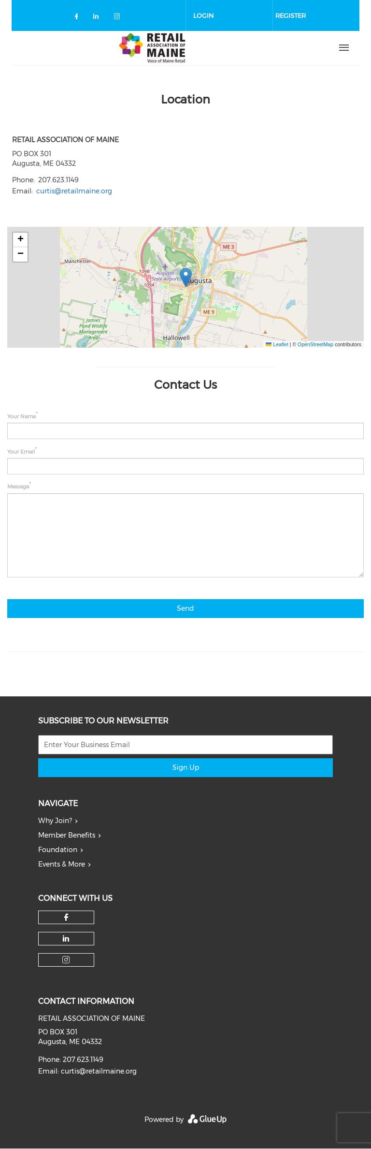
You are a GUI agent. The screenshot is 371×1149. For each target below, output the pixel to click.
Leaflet (277, 344)
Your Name (21, 416)
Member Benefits (66, 835)
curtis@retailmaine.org (74, 191)
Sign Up (185, 767)
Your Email (21, 451)
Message (18, 486)
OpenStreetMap (315, 344)
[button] (186, 277)
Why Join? (55, 820)
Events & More (61, 864)
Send (185, 608)
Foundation (57, 849)
